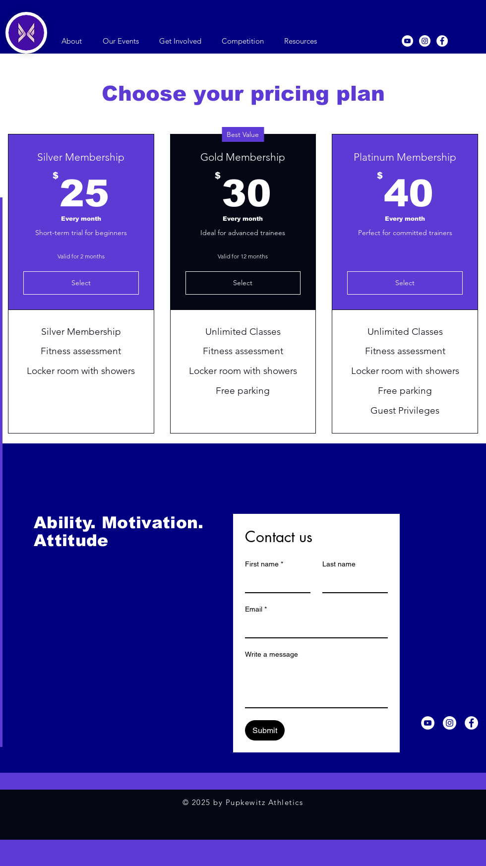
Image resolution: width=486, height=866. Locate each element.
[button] (71, 41)
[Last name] (352, 582)
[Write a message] (316, 685)
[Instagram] (424, 41)
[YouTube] (407, 41)
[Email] (313, 627)
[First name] (274, 582)
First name (264, 564)
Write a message (271, 654)
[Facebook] (442, 41)
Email (256, 609)
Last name (339, 564)
